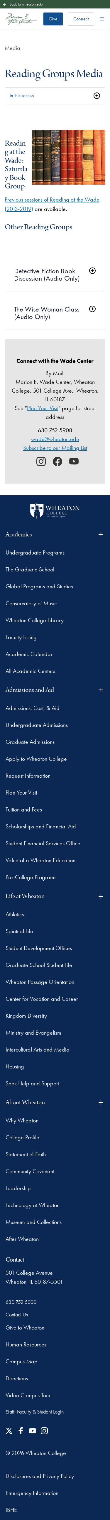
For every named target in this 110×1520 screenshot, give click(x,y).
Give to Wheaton (25, 1327)
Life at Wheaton (55, 896)
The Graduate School (30, 569)
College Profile (22, 1137)
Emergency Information (32, 1493)
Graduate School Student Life (39, 965)
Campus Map (22, 1361)
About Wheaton (55, 1102)
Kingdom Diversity (26, 1015)
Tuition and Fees (24, 809)
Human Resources (26, 1344)
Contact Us (17, 1314)
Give (53, 19)
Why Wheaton (22, 1120)
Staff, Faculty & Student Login (35, 1411)
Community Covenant (30, 1171)
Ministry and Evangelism (33, 1032)
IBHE (11, 1510)
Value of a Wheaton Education (40, 860)
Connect (81, 19)
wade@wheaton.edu (55, 439)
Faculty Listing (21, 637)
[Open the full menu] (102, 19)
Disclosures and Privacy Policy (40, 1476)
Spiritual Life (19, 931)
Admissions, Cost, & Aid (33, 708)
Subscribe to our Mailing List (55, 448)
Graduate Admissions (30, 742)
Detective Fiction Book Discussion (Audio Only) (47, 274)
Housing (15, 1066)
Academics (55, 534)
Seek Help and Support (32, 1083)
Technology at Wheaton (33, 1205)
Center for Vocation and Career (42, 999)
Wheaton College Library (35, 620)
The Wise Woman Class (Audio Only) (46, 312)
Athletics (15, 914)
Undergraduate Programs (35, 552)
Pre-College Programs (31, 877)
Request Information (28, 775)
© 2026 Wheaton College (36, 1453)
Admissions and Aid (55, 690)
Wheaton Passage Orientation (40, 982)
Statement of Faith (26, 1154)
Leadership (18, 1188)
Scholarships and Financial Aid (41, 826)
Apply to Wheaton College (36, 758)
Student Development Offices (39, 948)
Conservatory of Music (31, 603)
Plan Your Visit (42, 408)
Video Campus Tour (28, 1395)
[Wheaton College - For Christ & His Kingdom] (55, 510)
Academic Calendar (29, 654)
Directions (17, 1378)
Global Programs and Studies (39, 586)
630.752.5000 (21, 1302)
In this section (22, 95)
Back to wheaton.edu (22, 4)
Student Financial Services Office (43, 843)
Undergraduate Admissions (37, 725)
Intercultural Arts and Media (38, 1049)
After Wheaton (22, 1239)
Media (12, 48)
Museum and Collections (34, 1222)
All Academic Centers (30, 671)
